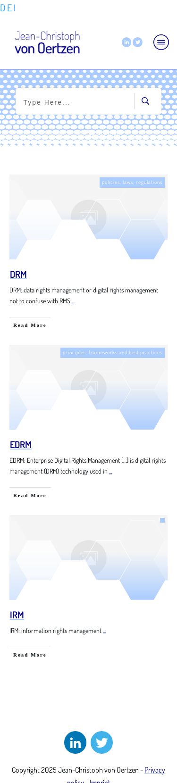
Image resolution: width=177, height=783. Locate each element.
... (73, 301)
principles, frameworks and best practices (112, 352)
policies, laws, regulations (132, 182)
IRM (17, 614)
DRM (18, 274)
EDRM (21, 444)
